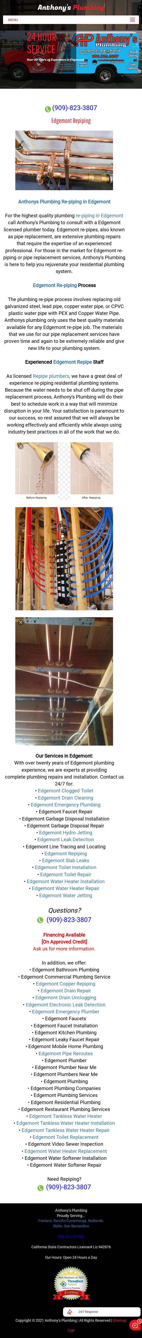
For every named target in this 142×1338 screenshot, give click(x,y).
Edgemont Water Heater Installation (66, 881)
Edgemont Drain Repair (66, 991)
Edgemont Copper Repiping (65, 984)
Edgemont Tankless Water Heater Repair (66, 1130)
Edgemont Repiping (65, 853)
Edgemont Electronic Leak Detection (65, 1005)
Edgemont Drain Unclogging (65, 997)
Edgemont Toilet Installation (65, 867)
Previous (137, 44)
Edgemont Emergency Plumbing (65, 805)
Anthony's (71, 8)
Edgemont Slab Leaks (65, 860)
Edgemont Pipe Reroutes (66, 1053)
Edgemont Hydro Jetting (65, 833)
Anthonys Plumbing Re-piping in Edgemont (64, 202)
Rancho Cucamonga (69, 1221)
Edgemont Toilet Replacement (66, 1137)
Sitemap (119, 1320)
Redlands (95, 1221)
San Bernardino (76, 1226)
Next (137, 52)
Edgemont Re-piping (55, 285)
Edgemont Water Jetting (65, 895)
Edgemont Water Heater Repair (65, 888)
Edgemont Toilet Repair (65, 874)
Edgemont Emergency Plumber (65, 1012)
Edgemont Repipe (72, 362)
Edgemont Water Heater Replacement (65, 1151)
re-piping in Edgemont (99, 215)
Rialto (57, 1226)
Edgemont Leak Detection (65, 839)
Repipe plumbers (51, 376)
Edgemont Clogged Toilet (65, 791)
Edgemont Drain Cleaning (65, 798)
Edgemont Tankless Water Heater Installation (66, 1123)
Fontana (45, 1221)
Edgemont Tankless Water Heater (65, 1116)
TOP (71, 1331)
